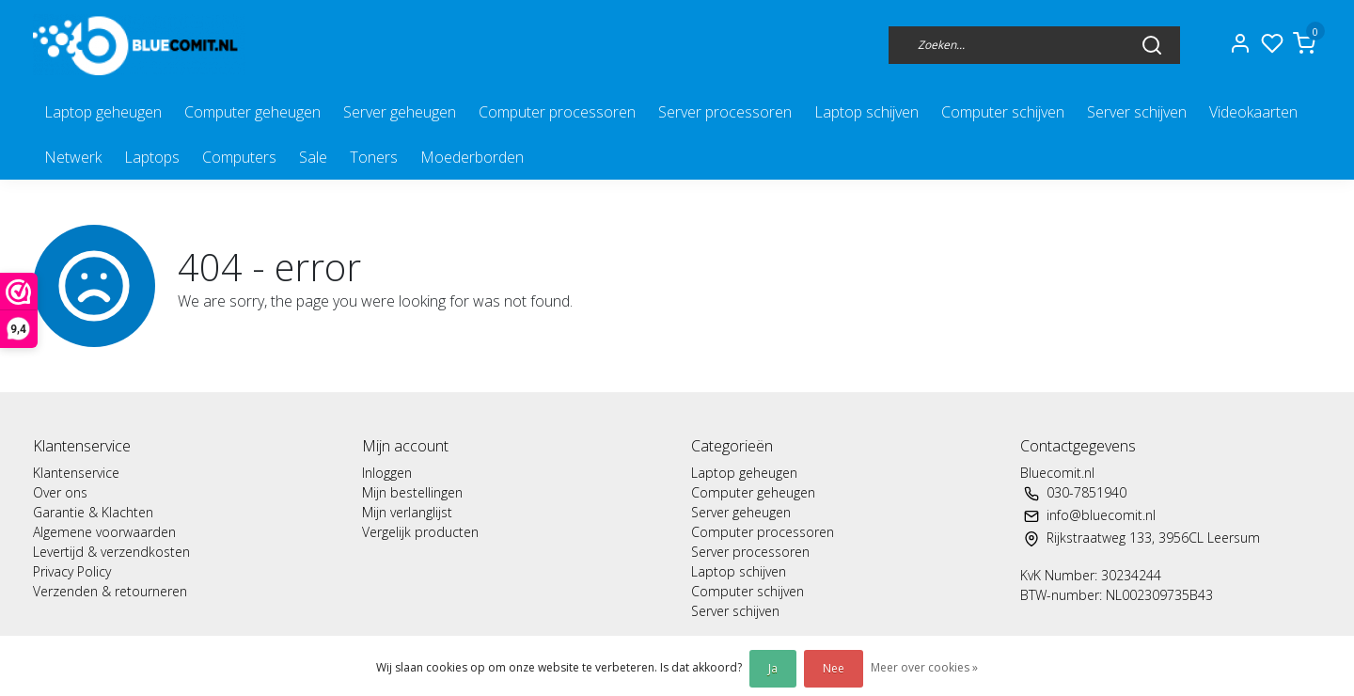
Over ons (60, 492)
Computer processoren (557, 112)
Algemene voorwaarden (104, 532)
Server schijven (1137, 112)
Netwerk (73, 157)
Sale (313, 157)
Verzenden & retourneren (110, 591)
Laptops (152, 157)
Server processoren (725, 112)
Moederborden (472, 157)
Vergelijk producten (420, 532)
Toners (374, 157)
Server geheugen (399, 112)
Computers (239, 157)
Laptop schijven (866, 112)
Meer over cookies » (924, 667)
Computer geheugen (252, 112)
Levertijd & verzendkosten (111, 552)
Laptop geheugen (103, 112)
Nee (833, 668)
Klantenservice (76, 473)
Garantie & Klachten (93, 512)
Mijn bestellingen (412, 492)
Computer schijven (1002, 112)
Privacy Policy (72, 571)
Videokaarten (1253, 112)
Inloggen (387, 473)
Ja (773, 668)
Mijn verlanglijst (407, 512)
